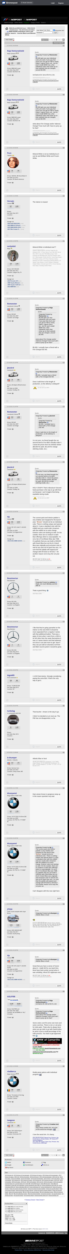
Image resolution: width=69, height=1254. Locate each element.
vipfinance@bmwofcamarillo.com (44, 1052)
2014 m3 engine (24, 1177)
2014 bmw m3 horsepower (21, 1175)
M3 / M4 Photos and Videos (27, 29)
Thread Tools (58, 42)
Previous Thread (30, 1199)
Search (43, 22)
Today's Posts (35, 22)
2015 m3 (56, 1180)
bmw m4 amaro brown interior (25, 1190)
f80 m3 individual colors (46, 1192)
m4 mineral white (29, 1195)
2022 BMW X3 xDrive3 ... (14, 225)
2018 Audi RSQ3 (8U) (13, 223)
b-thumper (12, 757)
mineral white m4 (53, 1195)
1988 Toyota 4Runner (13, 283)
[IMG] (6, 1218)
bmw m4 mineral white (15, 1192)
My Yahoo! (10, 1167)
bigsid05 (10, 675)
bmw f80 (27, 1183)
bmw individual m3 (34, 1187)
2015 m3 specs (16, 1182)
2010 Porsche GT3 (12, 281)
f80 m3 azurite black (33, 1192)
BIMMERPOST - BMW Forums (55, 1233)
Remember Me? (58, 30)
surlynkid (11, 246)
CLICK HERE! (37, 1047)
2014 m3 (16, 1177)
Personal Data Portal (48, 1250)
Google (9, 1165)
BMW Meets (19, 22)
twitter (9, 1162)
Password (39, 32)
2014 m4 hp (47, 1178)
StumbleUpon (29, 1165)
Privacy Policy (19, 1250)
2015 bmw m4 (37, 1180)
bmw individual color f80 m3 (33, 1185)
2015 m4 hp (40, 1182)
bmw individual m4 (46, 1187)
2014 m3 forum (34, 1177)
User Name (40, 30)
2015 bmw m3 (16, 1180)
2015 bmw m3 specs (26, 1180)
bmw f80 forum (35, 1183)
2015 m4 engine (31, 1182)
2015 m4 (23, 1182)
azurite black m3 (10, 1183)
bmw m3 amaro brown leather (36, 1188)
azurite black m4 (20, 1183)
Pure (9, 153)
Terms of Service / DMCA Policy (32, 1250)
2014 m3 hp (55, 1177)
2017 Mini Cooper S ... (13, 229)
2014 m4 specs (55, 1178)
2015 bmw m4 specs (48, 1180)
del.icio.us (46, 1165)
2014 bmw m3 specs (36, 1175)
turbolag (11, 711)
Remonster (12, 303)
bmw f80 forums (45, 1183)
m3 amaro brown (46, 1194)
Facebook (28, 1162)
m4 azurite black (18, 1195)
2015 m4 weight (57, 1182)
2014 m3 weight (15, 1178)
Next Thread (39, 1199)
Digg (44, 1162)
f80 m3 (25, 1192)
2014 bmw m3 (9, 1175)
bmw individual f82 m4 (22, 1187)
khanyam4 (12, 793)
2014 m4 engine (25, 1178)
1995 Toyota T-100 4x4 (13, 284)
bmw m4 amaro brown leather (43, 1190)
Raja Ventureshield (15, 51)
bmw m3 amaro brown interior (18, 1188)
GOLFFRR (11, 996)
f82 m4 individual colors (20, 1194)
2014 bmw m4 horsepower (50, 1175)
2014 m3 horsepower (45, 1177)
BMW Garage (8, 22)
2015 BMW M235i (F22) (14, 227)
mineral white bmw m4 (41, 1195)
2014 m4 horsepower (37, 1178)
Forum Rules (8, 1223)
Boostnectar (12, 578)
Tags (6, 1172)
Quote (59, 89)
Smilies (7, 1216)
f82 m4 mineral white (34, 1194)
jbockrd (10, 368)
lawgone (11, 1120)
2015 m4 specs (48, 1182)
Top (66, 1233)
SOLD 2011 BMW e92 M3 (14, 541)
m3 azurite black (56, 1194)
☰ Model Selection (26, 2)
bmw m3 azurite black (52, 1188)
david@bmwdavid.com (52, 1048)
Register (61, 3)
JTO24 (9, 909)
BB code (7, 1215)
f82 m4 (11, 1194)
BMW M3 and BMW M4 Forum (17, 28)
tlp (8, 517)
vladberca (11, 1071)
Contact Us (41, 1233)
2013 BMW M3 (11, 286)
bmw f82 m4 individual (17, 1185)
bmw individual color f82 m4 (50, 1185)
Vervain (10, 201)
